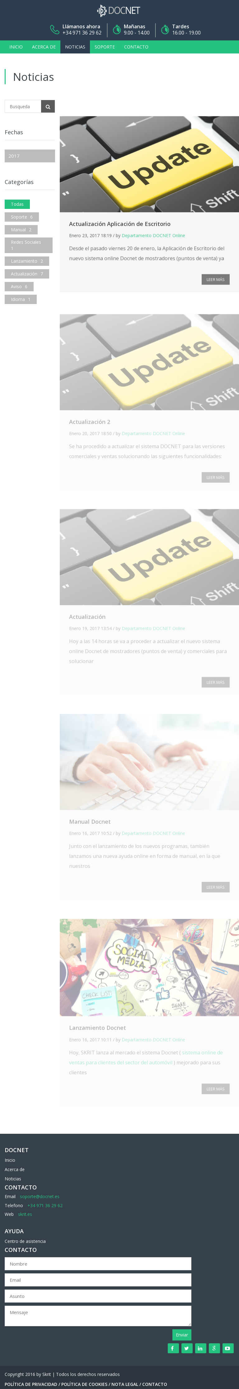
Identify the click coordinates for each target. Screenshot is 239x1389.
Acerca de (44, 47)
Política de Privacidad (31, 1384)
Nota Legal (124, 1384)
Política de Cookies (84, 1384)
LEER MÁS (216, 281)
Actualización (87, 619)
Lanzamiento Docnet (97, 1030)
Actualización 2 (89, 424)
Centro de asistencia (25, 1241)
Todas (17, 204)
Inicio (16, 47)
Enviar (182, 1335)
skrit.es (25, 1214)
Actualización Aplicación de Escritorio (120, 225)
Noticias (75, 47)
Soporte (105, 47)
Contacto (136, 47)
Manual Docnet (90, 824)
